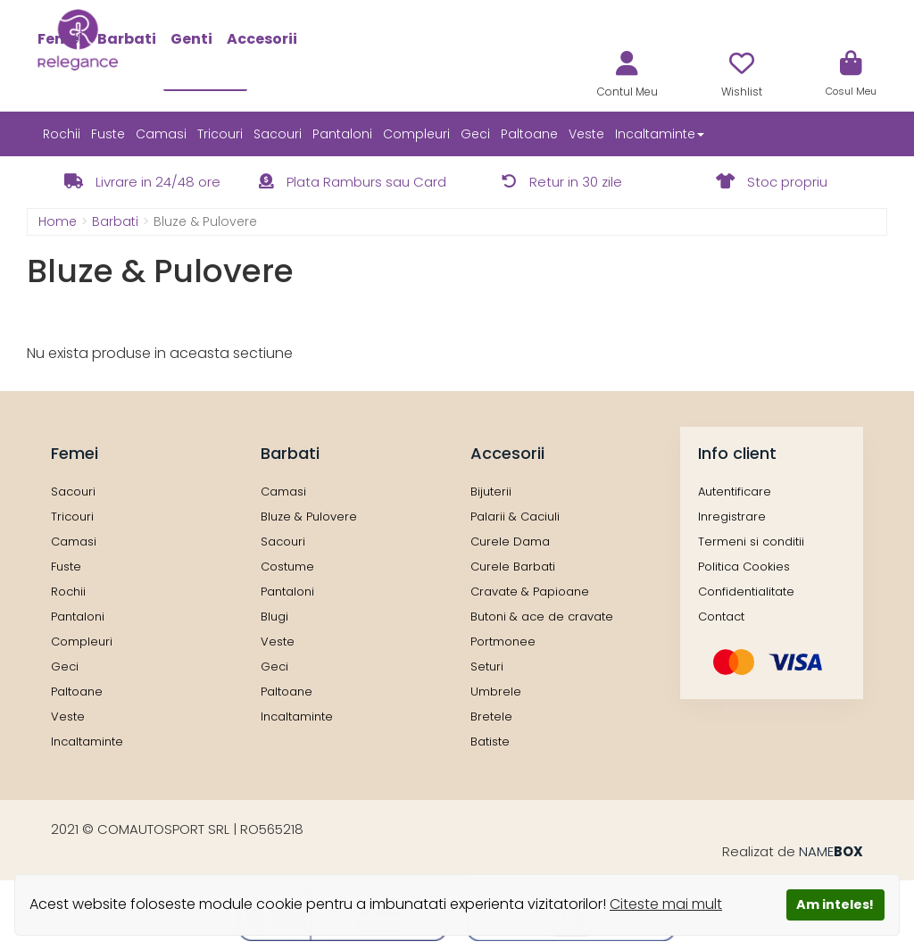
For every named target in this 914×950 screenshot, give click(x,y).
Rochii (61, 134)
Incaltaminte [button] (659, 134)
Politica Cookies (744, 566)
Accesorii (262, 39)
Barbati (126, 39)
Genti (191, 39)
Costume (287, 566)
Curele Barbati (512, 566)
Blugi (274, 616)
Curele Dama (510, 541)
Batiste (490, 741)
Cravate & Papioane (529, 591)
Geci (475, 134)
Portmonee (503, 641)
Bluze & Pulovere (309, 516)
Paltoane (529, 134)
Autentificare (734, 491)
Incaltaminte (87, 741)
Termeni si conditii (751, 541)
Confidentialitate (746, 591)
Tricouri (220, 134)
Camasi (161, 134)
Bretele (491, 716)
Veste (586, 134)
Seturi (486, 666)
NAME (831, 851)
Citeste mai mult (666, 904)
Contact (721, 616)
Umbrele (495, 691)
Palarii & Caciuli (515, 516)
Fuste (108, 134)
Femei (60, 39)
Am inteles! (835, 904)
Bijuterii (490, 491)
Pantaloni (342, 134)
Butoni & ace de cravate (541, 616)
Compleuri (416, 134)
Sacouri (277, 134)
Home (57, 221)
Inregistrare (732, 516)
